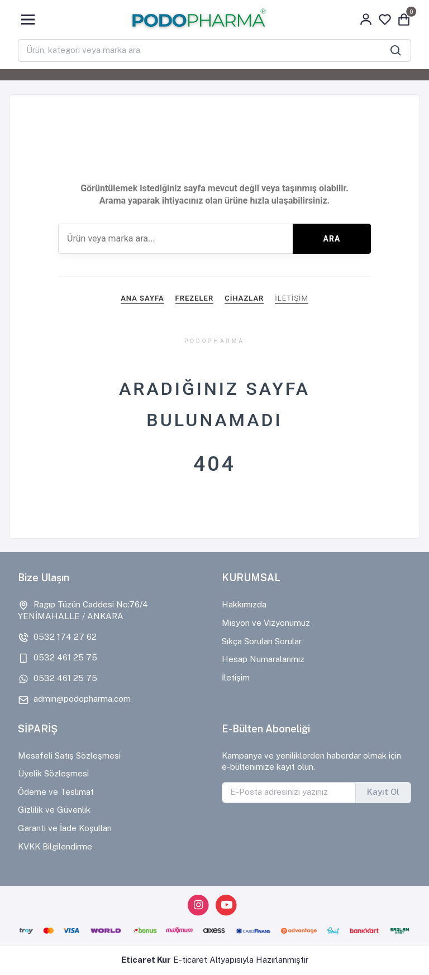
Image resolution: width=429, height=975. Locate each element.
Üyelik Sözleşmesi (53, 773)
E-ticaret (190, 959)
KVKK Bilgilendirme (55, 846)
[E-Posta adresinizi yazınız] (289, 792)
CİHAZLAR (244, 298)
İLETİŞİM (291, 298)
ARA (332, 238)
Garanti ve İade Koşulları (65, 828)
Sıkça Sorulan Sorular (262, 641)
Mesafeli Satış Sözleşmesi (69, 755)
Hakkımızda (244, 604)
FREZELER (194, 298)
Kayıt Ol (383, 792)
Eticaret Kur (146, 959)
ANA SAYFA (142, 298)
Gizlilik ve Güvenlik (54, 809)
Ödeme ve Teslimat (56, 792)
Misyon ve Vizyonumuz (266, 623)
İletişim (236, 677)
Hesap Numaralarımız (263, 659)
